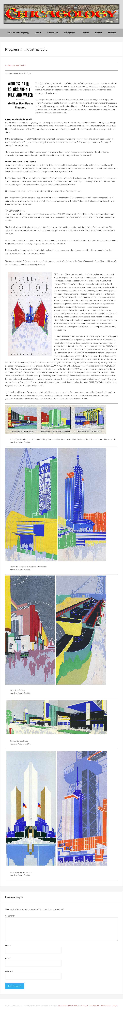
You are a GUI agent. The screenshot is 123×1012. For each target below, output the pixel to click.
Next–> (23, 65)
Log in (115, 1006)
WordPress (106, 1006)
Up (17, 65)
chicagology (61, 16)
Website (9, 971)
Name (8, 945)
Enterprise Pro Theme (68, 1006)
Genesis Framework (90, 1006)
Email (8, 958)
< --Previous (10, 65)
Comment (10, 915)
